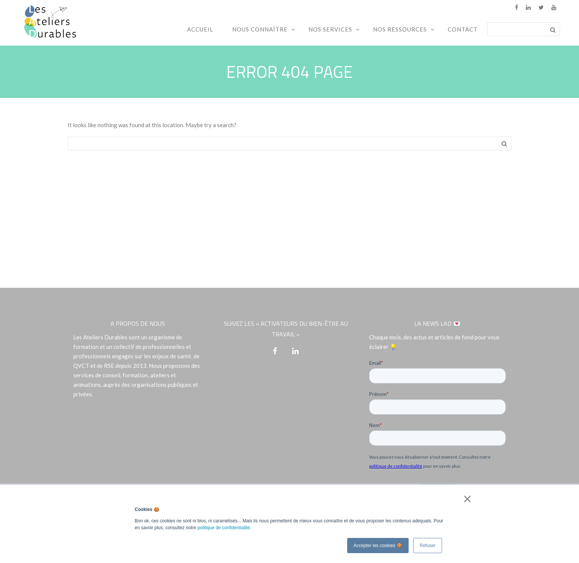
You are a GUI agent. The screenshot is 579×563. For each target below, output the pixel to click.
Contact (463, 29)
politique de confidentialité (223, 527)
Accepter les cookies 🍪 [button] (378, 545)
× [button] (466, 498)
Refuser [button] (428, 545)
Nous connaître (260, 29)
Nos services (330, 29)
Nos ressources (400, 29)
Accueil (200, 29)
